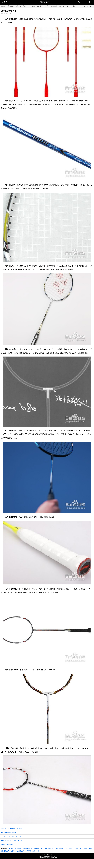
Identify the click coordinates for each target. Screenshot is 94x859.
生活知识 (75, 6)
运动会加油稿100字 (62, 848)
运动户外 (47, 6)
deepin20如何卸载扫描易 (8, 832)
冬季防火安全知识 (48, 848)
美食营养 (11, 6)
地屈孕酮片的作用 (36, 848)
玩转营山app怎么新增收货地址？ (11, 836)
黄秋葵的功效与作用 (33, 851)
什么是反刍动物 (20, 851)
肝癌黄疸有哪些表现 (7, 844)
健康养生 (39, 6)
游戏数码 (18, 6)
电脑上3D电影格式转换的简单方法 (11, 840)
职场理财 (54, 6)
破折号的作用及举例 (23, 848)
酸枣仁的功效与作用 (75, 848)
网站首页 (3, 6)
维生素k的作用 (87, 848)
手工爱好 (25, 6)
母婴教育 (68, 6)
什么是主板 (12, 848)
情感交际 (61, 6)
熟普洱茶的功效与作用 (8, 851)
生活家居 (32, 6)
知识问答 (90, 6)
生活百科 (83, 6)
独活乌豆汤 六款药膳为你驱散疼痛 (11, 828)
